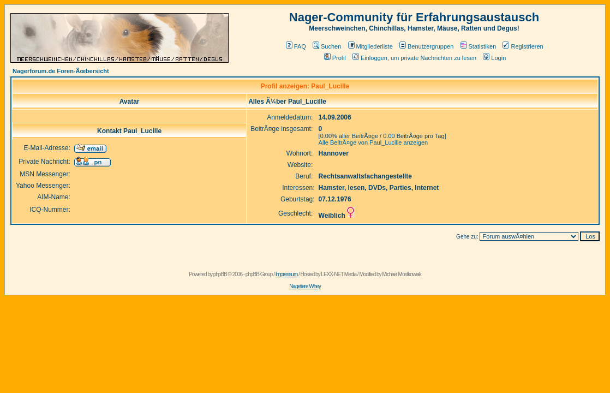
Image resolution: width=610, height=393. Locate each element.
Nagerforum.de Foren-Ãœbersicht (61, 71)
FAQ (296, 46)
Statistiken (479, 46)
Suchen (327, 46)
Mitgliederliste (370, 46)
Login (494, 58)
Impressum (286, 274)
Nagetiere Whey (305, 286)
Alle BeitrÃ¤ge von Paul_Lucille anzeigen (373, 142)
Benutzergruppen (426, 46)
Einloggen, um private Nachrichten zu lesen (414, 58)
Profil (335, 58)
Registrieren (523, 46)
